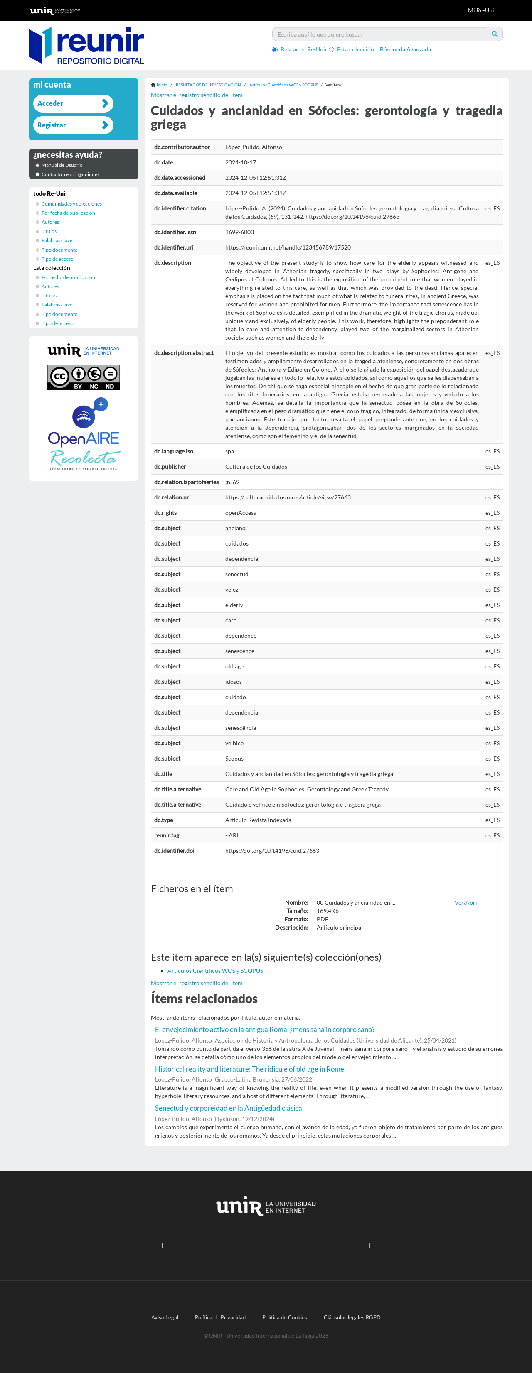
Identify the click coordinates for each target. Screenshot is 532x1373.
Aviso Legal (164, 1317)
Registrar (51, 125)
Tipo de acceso (58, 259)
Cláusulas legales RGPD (352, 1317)
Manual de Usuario (62, 165)
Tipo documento (60, 250)
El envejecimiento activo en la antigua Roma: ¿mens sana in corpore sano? (265, 1029)
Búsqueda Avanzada (405, 49)
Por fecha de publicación (68, 213)
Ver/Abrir (467, 902)
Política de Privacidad (220, 1317)
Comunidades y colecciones (72, 204)
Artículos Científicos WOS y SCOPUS (283, 84)
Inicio (162, 84)
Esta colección (351, 49)
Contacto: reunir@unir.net (70, 174)
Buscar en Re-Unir (300, 49)
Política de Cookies (284, 1317)
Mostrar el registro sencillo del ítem (197, 94)
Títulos (49, 231)
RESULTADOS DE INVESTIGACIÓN (208, 84)
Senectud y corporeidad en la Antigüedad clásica (228, 1108)
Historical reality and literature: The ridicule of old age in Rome (249, 1069)
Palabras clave (57, 240)
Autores (50, 222)
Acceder (50, 103)
